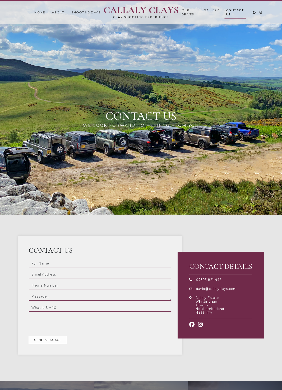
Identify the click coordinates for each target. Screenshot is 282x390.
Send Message (47, 340)
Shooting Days (86, 12)
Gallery (211, 10)
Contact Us (235, 12)
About (58, 12)
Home (39, 12)
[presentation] (62, 323)
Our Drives (188, 12)
